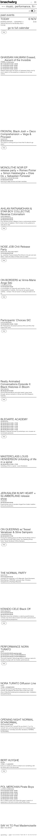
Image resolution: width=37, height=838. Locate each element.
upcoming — (4, 835)
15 (35, 835)
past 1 (11, 835)
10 (24, 835)
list (35, 11)
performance (22, 6)
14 (33, 835)
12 (28, 835)
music (9, 6)
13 (31, 835)
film (34, 6)
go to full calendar (18, 27)
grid (30, 11)
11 (26, 835)
